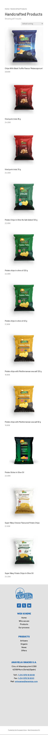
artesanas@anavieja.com (26, 681)
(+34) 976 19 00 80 (26, 675)
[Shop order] (32, 23)
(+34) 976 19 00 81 (26, 678)
